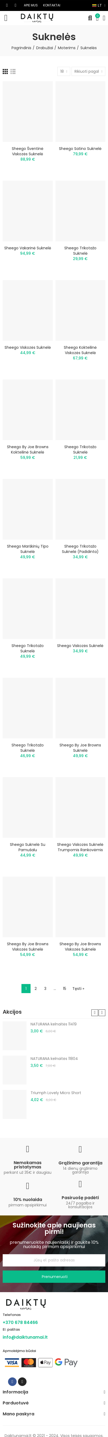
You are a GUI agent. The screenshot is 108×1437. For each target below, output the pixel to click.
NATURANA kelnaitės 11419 (54, 1024)
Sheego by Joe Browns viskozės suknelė (28, 946)
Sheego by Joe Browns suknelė (80, 747)
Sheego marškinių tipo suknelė (28, 549)
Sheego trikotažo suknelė (80, 250)
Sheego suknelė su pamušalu (27, 847)
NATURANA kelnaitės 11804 (54, 1058)
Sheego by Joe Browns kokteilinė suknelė (28, 449)
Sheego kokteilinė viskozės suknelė (80, 350)
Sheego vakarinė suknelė (27, 248)
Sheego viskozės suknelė (28, 347)
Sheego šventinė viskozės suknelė (27, 151)
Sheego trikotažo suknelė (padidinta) (80, 549)
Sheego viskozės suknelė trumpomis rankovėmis (80, 847)
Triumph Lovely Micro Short (56, 1092)
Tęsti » (78, 988)
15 (64, 988)
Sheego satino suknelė (80, 148)
